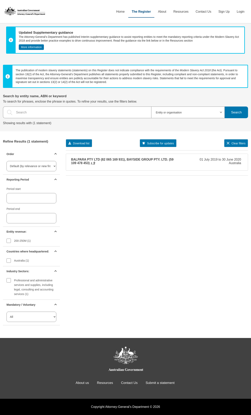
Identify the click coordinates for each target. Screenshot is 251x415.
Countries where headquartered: (28, 251)
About (162, 11)
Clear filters (236, 143)
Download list (79, 143)
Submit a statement (160, 383)
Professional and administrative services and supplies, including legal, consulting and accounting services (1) (33, 287)
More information (31, 47)
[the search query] (77, 112)
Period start (14, 188)
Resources (180, 11)
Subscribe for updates (158, 143)
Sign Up (224, 11)
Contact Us (203, 11)
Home (120, 11)
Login (240, 11)
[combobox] (188, 112)
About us (82, 383)
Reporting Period (18, 179)
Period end (13, 208)
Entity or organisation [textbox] (169, 112)
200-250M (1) (22, 240)
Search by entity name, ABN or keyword (35, 96)
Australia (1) (21, 260)
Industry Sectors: (18, 271)
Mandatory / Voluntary (21, 304)
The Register (141, 11)
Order (10, 154)
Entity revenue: (16, 231)
